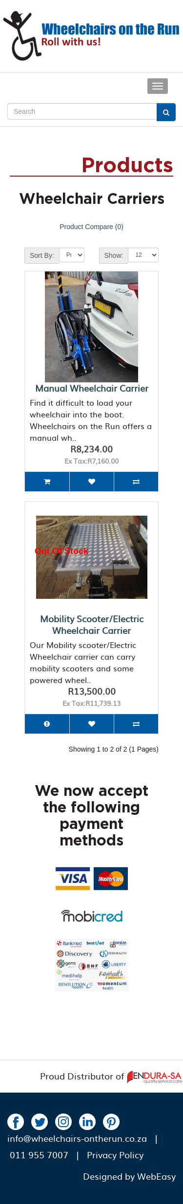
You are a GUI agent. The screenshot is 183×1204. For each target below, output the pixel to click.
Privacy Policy (115, 1154)
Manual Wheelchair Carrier (91, 388)
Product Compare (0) (91, 227)
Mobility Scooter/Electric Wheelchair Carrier (91, 624)
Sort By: (42, 255)
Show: (113, 255)
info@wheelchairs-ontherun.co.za (77, 1138)
